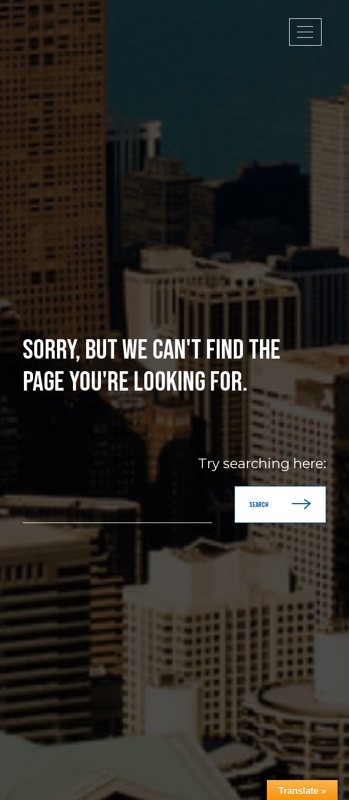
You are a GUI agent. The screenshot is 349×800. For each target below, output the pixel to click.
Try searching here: (262, 464)
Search (280, 504)
